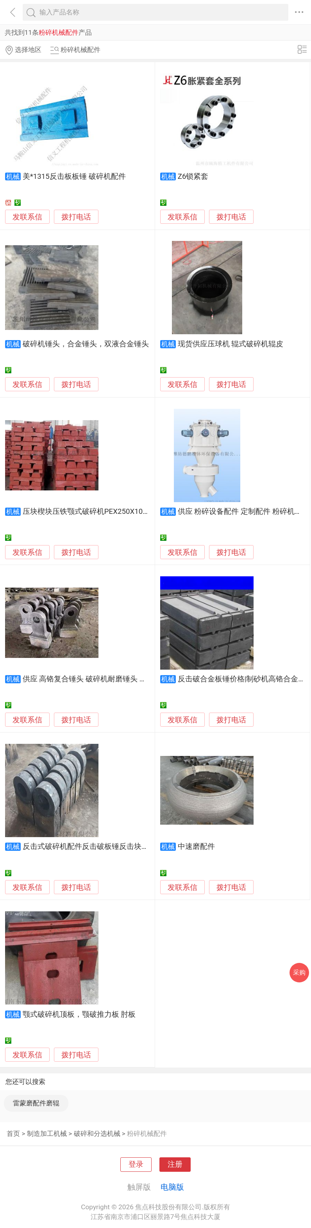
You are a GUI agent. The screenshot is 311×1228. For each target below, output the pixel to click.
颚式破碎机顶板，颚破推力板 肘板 (79, 1014)
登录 (136, 1164)
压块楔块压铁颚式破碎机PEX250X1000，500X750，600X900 (123, 511)
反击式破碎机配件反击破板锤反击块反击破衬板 (101, 846)
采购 (299, 972)
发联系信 (27, 217)
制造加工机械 (47, 1133)
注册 (175, 1164)
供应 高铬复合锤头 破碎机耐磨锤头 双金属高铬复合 (107, 679)
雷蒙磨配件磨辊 (36, 1103)
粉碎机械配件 (147, 1133)
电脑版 (172, 1187)
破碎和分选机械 (97, 1133)
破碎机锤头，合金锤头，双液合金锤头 (86, 344)
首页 (13, 1133)
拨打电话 (76, 217)
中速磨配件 (196, 846)
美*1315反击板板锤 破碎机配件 (74, 176)
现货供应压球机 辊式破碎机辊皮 (231, 344)
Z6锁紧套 (193, 176)
